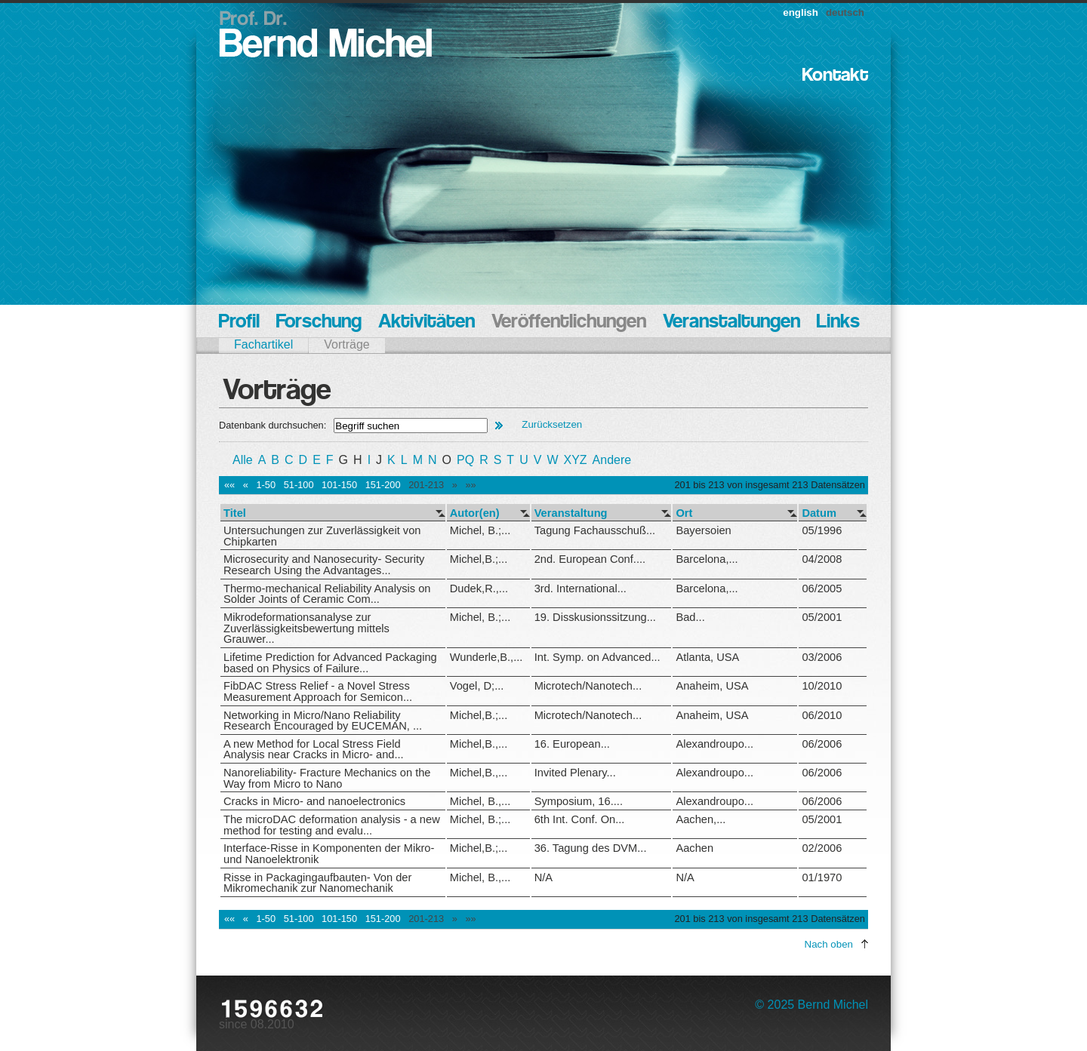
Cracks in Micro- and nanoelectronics (314, 801)
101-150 (339, 484)
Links (838, 322)
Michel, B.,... (480, 801)
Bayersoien (703, 530)
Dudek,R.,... (479, 588)
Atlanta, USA (707, 657)
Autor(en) (475, 513)
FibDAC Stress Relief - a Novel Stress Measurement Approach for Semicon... (317, 691)
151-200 (383, 484)
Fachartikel (263, 344)
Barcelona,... (706, 559)
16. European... (572, 744)
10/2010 (822, 686)
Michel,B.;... (479, 559)
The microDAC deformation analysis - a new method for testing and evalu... (331, 825)
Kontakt (835, 76)
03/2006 (822, 657)
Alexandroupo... (714, 744)
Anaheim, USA (712, 686)
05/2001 (822, 617)
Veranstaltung (571, 513)
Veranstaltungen (731, 322)
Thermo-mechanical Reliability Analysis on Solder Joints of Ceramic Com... (327, 594)
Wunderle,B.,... (486, 657)
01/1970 (822, 877)
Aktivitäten (426, 322)
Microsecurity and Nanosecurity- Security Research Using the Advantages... (323, 564)
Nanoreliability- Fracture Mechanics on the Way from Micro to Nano (327, 778)
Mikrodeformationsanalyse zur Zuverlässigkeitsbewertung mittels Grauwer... (306, 628)
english (800, 12)
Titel (234, 513)
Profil (239, 322)
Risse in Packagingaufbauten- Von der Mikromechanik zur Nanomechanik (317, 883)
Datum (819, 513)
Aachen (694, 848)
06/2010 (822, 715)
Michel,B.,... (479, 744)
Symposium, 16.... (578, 801)
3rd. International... (580, 588)
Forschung (319, 322)
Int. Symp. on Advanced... (597, 657)
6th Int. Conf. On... (579, 819)
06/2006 (822, 744)
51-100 (299, 484)
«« (229, 484)
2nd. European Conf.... (589, 559)
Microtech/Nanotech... (588, 686)
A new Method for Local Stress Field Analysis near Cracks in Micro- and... (313, 749)
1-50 (266, 484)
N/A (543, 877)
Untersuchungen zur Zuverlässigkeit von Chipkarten (322, 536)
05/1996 (822, 530)
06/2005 (822, 588)
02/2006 (822, 848)
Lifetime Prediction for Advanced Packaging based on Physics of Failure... (330, 663)
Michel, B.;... (480, 530)
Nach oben (829, 944)
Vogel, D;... (477, 686)
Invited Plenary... (575, 773)
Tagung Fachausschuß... (595, 530)
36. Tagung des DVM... (590, 848)
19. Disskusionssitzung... (595, 617)
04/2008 (822, 559)
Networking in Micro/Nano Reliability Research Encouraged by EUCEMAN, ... (322, 721)
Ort (684, 513)
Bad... (690, 617)
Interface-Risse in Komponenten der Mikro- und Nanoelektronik (328, 853)
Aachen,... (700, 819)
